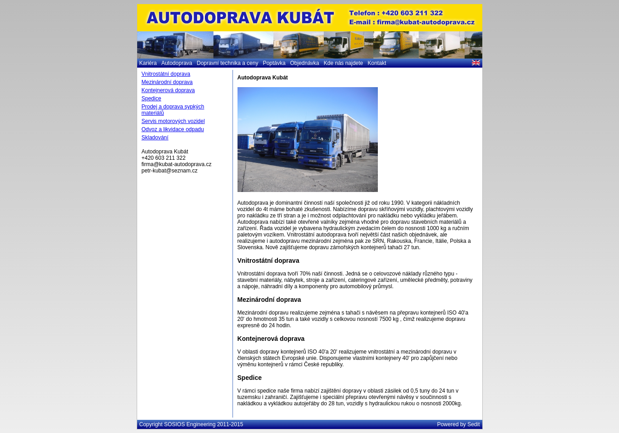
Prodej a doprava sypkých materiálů (173, 109)
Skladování (155, 137)
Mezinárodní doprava (167, 82)
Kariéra (148, 63)
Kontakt (377, 63)
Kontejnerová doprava (168, 90)
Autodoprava (176, 63)
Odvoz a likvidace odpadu (173, 129)
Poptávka (274, 63)
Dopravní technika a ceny (227, 63)
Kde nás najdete (343, 63)
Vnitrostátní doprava (166, 74)
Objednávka (304, 63)
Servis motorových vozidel (173, 121)
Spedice (151, 98)
